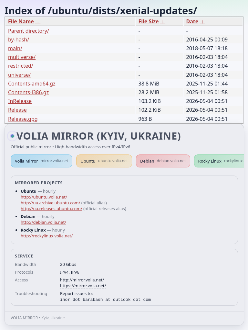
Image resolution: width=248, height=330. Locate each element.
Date (192, 21)
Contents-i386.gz (28, 92)
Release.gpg (23, 118)
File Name (21, 21)
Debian (163, 161)
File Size (149, 21)
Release (17, 109)
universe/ (19, 74)
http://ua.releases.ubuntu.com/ (51, 208)
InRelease (20, 101)
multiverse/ (22, 57)
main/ (15, 48)
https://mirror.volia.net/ (83, 286)
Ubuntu (104, 161)
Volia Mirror (41, 161)
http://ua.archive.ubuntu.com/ (50, 203)
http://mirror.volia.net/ (82, 280)
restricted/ (20, 65)
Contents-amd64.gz (32, 83)
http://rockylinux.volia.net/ (47, 236)
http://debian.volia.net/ (43, 222)
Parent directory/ (28, 30)
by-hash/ (18, 39)
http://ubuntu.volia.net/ (44, 197)
